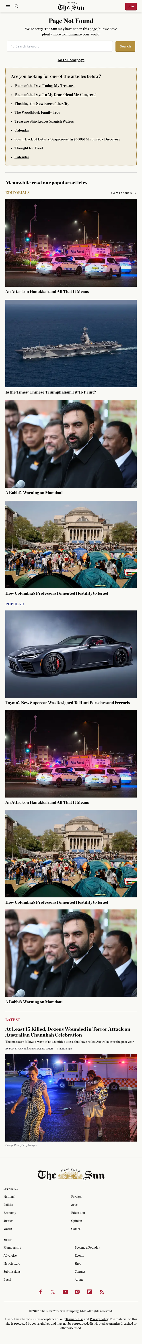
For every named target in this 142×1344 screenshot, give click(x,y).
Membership (12, 1247)
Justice (8, 1220)
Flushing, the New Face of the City (41, 103)
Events (79, 1255)
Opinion (76, 1220)
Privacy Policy (99, 1319)
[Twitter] (53, 1292)
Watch (8, 1229)
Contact (80, 1271)
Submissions (12, 1271)
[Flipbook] (89, 1292)
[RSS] (102, 1292)
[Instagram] (77, 1292)
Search (125, 46)
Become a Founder (87, 1247)
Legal (7, 1279)
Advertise (10, 1255)
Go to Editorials (124, 193)
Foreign (76, 1196)
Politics (8, 1204)
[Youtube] (65, 1292)
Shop (78, 1263)
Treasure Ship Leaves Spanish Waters (44, 121)
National (9, 1196)
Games (75, 1229)
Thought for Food (28, 148)
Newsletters (12, 1263)
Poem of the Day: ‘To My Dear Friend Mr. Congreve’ (55, 95)
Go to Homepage (71, 60)
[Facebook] (40, 1292)
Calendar (21, 130)
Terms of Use (74, 1319)
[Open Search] (16, 6)
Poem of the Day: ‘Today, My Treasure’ (44, 86)
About (79, 1279)
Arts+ (74, 1204)
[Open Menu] (8, 6)
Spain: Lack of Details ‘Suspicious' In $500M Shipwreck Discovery (67, 139)
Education (78, 1212)
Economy (10, 1212)
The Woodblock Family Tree (37, 112)
